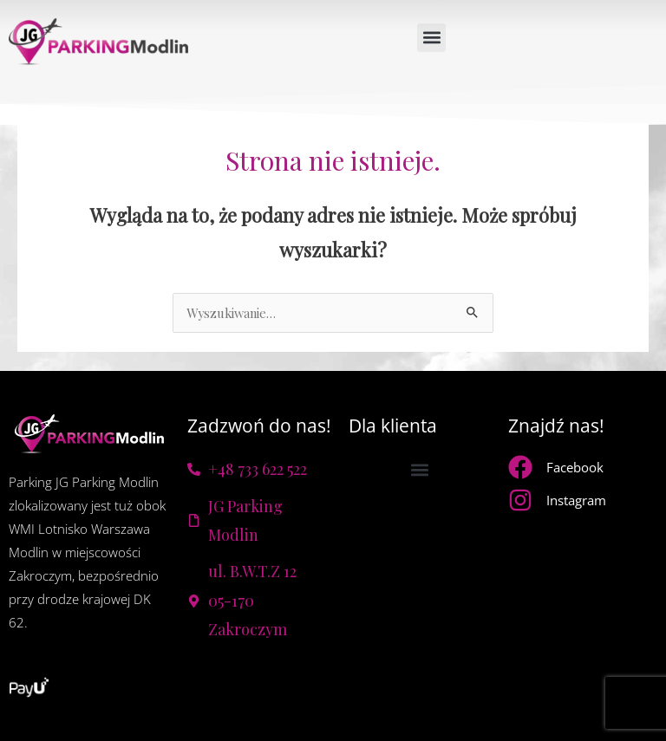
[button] (431, 37)
